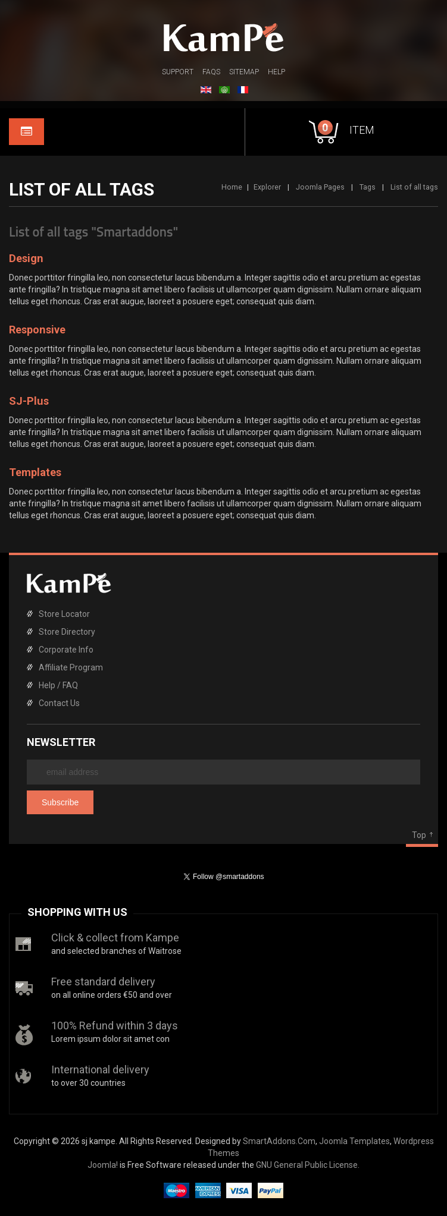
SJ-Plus (29, 401)
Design (26, 258)
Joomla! (102, 1165)
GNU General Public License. (308, 1165)
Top (419, 835)
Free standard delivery (103, 981)
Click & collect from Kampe (115, 937)
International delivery (100, 1069)
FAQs (211, 72)
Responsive (37, 329)
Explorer (267, 186)
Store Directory (67, 632)
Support (177, 72)
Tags (368, 186)
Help (276, 72)
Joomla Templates (354, 1141)
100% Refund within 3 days (114, 1025)
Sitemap (244, 72)
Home (231, 186)
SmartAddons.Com (279, 1141)
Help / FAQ (58, 685)
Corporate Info (66, 649)
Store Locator (64, 614)
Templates (35, 472)
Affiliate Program (71, 667)
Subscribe (60, 802)
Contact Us (59, 703)
